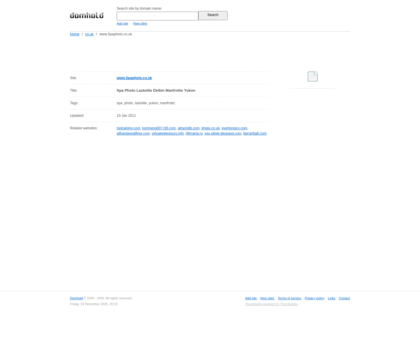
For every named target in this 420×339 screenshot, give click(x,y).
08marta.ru (194, 133)
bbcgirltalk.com (255, 133)
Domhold (76, 298)
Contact (344, 298)
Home (74, 34)
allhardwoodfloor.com (133, 133)
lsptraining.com (128, 128)
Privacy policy (314, 298)
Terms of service (289, 298)
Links (331, 298)
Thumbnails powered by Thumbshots (271, 304)
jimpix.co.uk (211, 128)
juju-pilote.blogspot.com (223, 133)
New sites (140, 23)
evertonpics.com (234, 128)
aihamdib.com (189, 128)
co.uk (89, 34)
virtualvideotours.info (168, 133)
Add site (122, 23)
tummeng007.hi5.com (159, 128)
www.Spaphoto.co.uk (134, 78)
